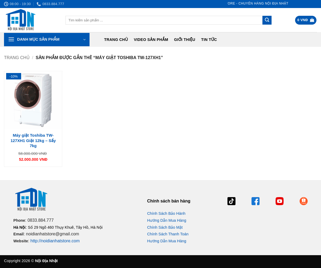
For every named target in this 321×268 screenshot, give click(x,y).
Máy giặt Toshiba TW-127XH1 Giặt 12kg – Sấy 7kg (33, 140)
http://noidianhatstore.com (55, 241)
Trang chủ (116, 39)
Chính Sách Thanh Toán (167, 234)
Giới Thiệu (184, 39)
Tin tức (209, 39)
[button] (306, 20)
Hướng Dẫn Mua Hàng (166, 220)
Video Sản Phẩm (151, 39)
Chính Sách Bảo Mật (165, 227)
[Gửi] (267, 20)
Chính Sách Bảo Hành (166, 213)
